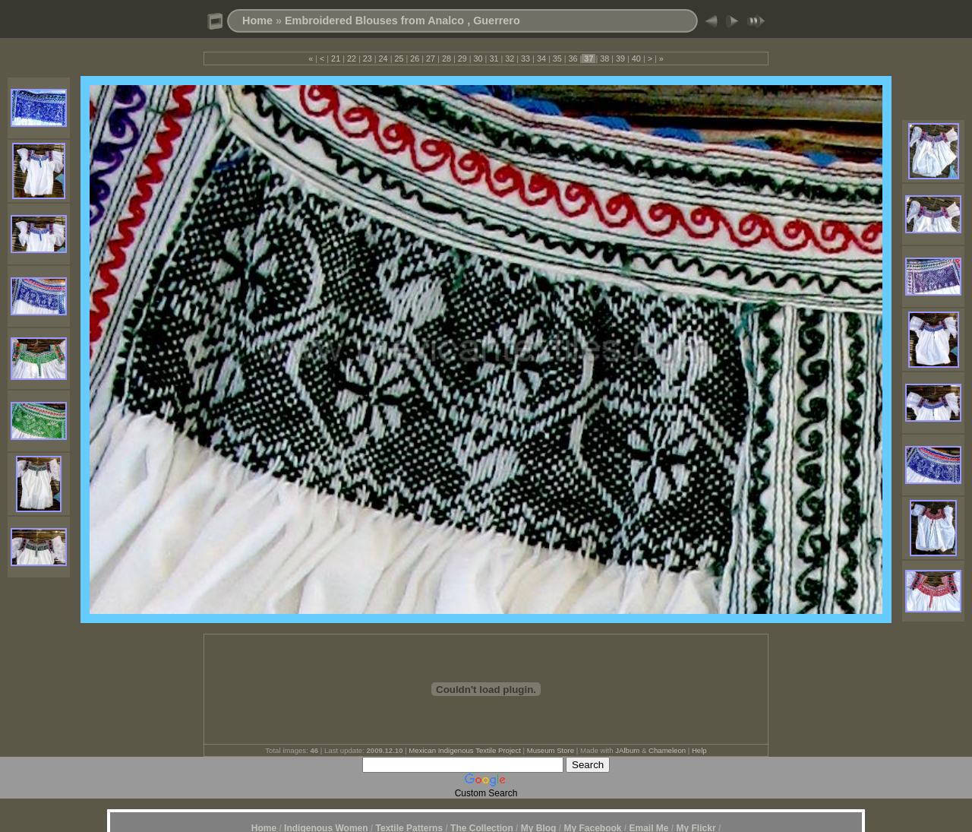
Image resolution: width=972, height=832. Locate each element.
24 (383, 58)
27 (430, 58)
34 (541, 58)
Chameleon (667, 750)
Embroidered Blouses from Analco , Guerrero (402, 20)
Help (699, 750)
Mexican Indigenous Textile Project (465, 750)
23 (367, 58)
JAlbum (627, 750)
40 (636, 58)
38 (604, 58)
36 (573, 58)
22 (351, 58)
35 (557, 58)
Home (257, 20)
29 (462, 58)
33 (525, 58)
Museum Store (550, 750)
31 (493, 58)
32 (509, 58)
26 (414, 58)
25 (399, 58)
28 (446, 58)
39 (620, 58)
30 (478, 58)
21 (335, 58)
